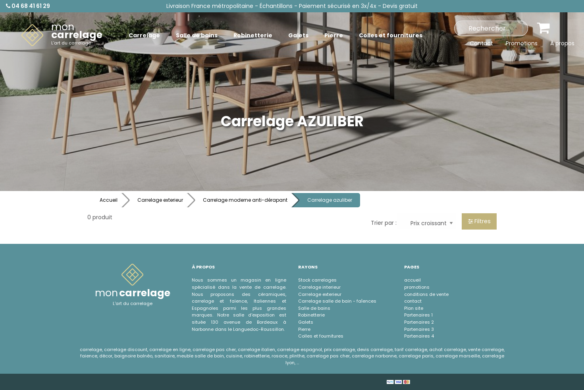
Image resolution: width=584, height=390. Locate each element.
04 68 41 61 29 (28, 6)
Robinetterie (311, 315)
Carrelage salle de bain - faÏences (337, 301)
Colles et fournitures (320, 336)
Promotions (522, 43)
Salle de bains (314, 308)
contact (413, 301)
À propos (562, 43)
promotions (417, 287)
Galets (305, 322)
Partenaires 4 (419, 336)
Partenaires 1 (418, 315)
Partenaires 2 (419, 322)
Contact (481, 43)
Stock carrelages (317, 280)
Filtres (479, 221)
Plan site (413, 308)
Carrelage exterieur (160, 200)
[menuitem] (62, 35)
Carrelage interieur (319, 287)
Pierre (304, 329)
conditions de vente (426, 294)
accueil (412, 280)
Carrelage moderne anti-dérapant (245, 200)
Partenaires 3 (419, 329)
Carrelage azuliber (329, 200)
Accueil (109, 200)
